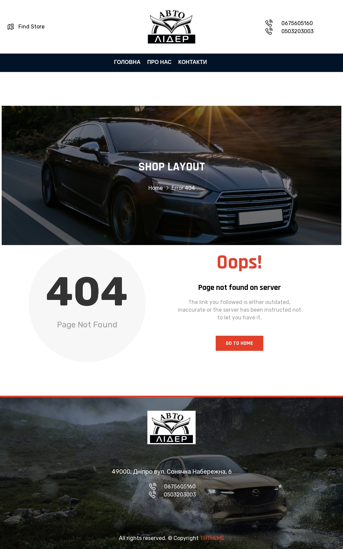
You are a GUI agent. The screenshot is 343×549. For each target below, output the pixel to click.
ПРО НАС (159, 62)
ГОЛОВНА (127, 62)
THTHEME (212, 538)
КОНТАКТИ (192, 62)
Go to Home (239, 343)
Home (155, 189)
